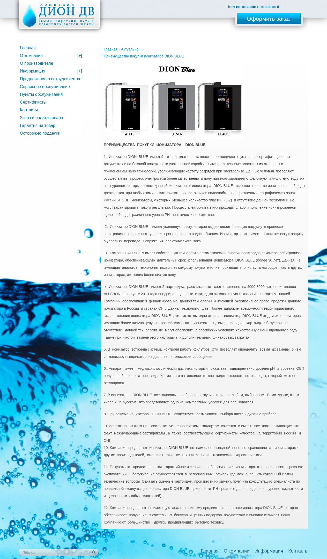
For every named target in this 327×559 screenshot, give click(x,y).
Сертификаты (33, 102)
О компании (51, 55)
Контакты (29, 110)
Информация (51, 71)
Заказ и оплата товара (41, 117)
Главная (110, 49)
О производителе (36, 63)
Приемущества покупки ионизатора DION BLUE (144, 56)
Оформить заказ (269, 19)
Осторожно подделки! (41, 133)
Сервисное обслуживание (45, 86)
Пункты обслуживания (41, 94)
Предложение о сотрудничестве (50, 79)
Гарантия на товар (37, 125)
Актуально (130, 49)
